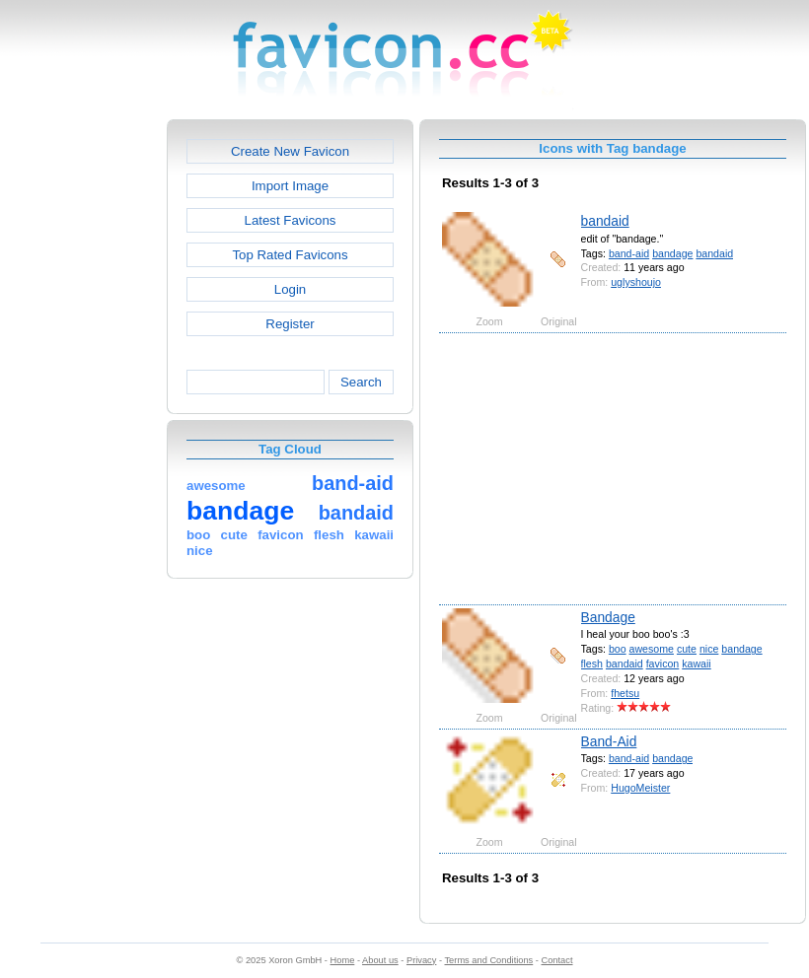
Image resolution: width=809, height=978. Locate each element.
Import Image (290, 185)
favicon (663, 663)
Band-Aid (609, 741)
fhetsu (625, 693)
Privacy (421, 960)
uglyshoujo (636, 282)
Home (343, 960)
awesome (651, 649)
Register (289, 323)
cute (687, 649)
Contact (557, 960)
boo (617, 649)
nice (708, 649)
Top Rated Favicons (289, 254)
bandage (672, 253)
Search (361, 382)
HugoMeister (640, 788)
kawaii (696, 663)
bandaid (605, 221)
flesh (592, 663)
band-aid (629, 253)
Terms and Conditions (488, 960)
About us (380, 960)
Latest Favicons (290, 220)
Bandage (608, 617)
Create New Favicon (290, 151)
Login (290, 289)
